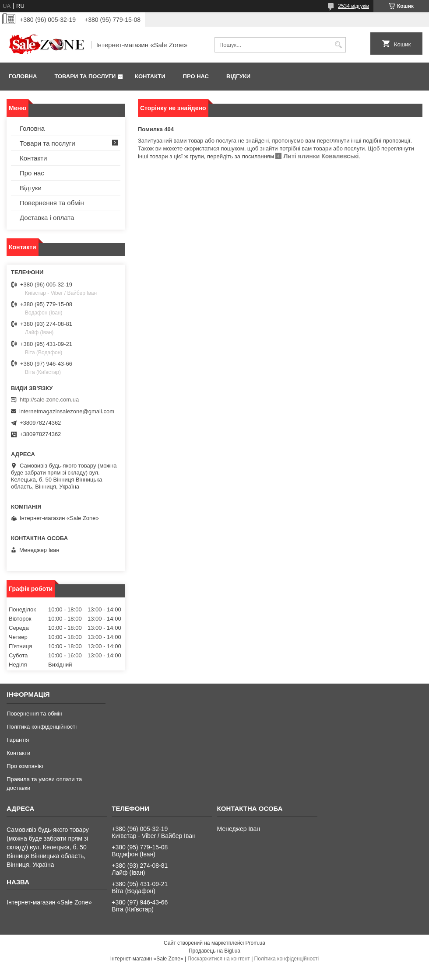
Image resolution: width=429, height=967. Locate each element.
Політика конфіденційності (42, 726)
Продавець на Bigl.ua (214, 951)
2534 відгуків (353, 6)
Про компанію (25, 766)
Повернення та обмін (52, 202)
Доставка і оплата (47, 217)
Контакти (150, 76)
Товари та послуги (85, 76)
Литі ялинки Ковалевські (321, 156)
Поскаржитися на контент (218, 959)
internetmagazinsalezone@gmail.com (66, 411)
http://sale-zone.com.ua (49, 399)
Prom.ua (255, 943)
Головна (23, 76)
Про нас (196, 76)
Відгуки (238, 76)
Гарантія (18, 740)
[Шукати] (338, 44)
